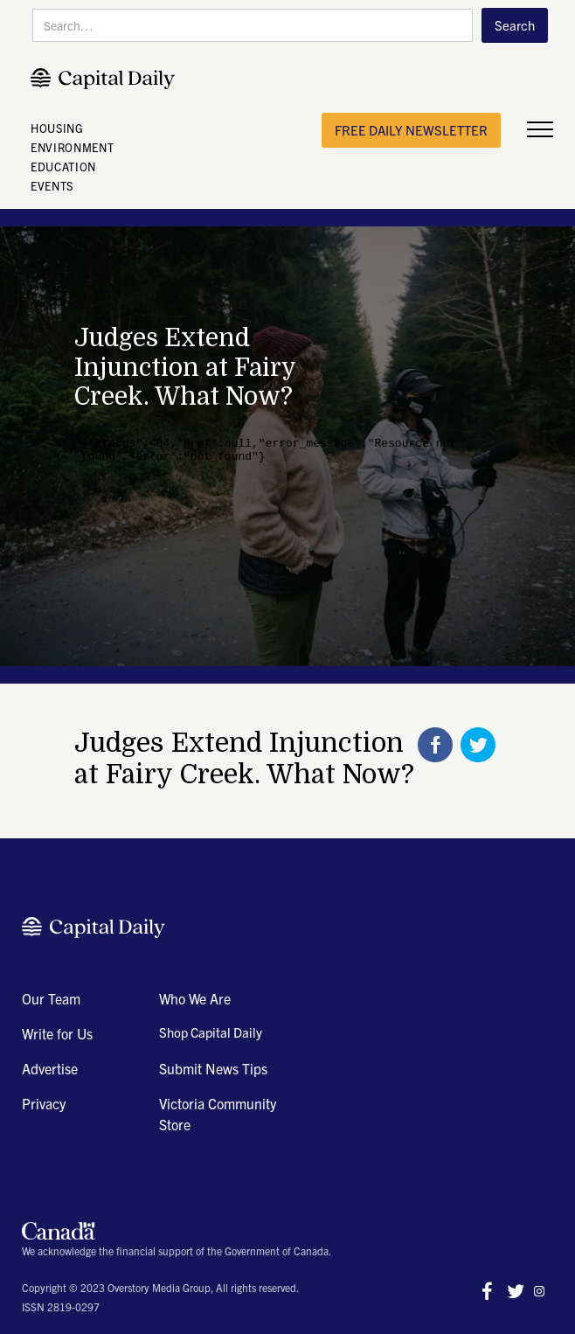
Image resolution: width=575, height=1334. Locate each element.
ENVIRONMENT (72, 147)
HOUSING (57, 128)
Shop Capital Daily (210, 1032)
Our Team (51, 998)
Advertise (50, 1068)
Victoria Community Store (217, 1113)
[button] (540, 130)
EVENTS (52, 185)
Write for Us (57, 1033)
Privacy (44, 1103)
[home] (107, 79)
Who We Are (195, 998)
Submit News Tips (213, 1068)
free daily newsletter (411, 130)
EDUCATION (63, 166)
